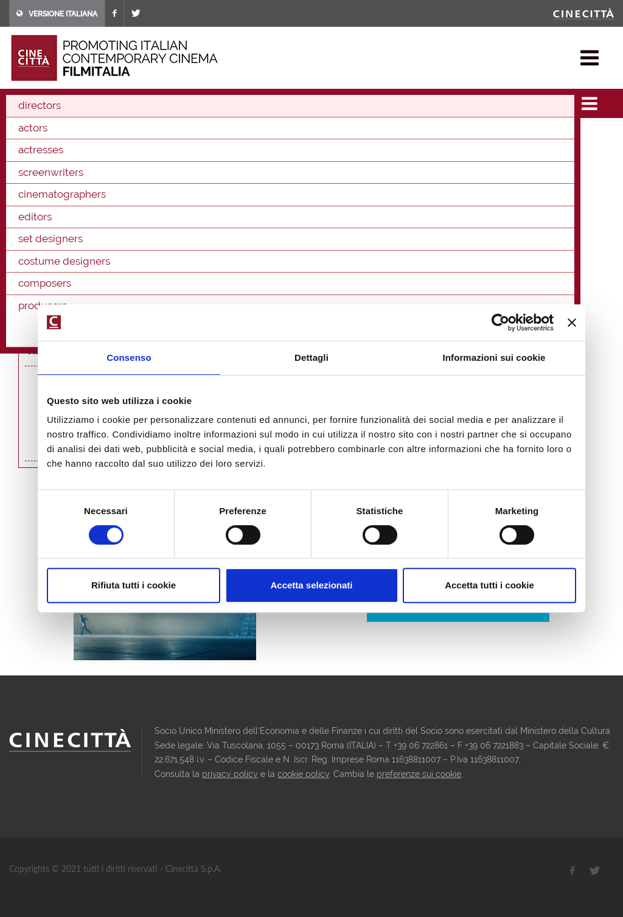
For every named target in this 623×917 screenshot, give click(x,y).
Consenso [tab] (128, 357)
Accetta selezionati (311, 585)
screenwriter (82, 229)
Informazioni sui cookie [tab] (494, 357)
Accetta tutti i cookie (489, 585)
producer (203, 229)
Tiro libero (127, 254)
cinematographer (146, 229)
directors (123, 103)
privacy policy (230, 774)
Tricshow (186, 182)
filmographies (68, 103)
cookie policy (303, 774)
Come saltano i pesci (150, 278)
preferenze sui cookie (419, 774)
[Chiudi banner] (572, 322)
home (20, 103)
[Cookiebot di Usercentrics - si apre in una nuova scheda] (500, 322)
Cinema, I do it (133, 302)
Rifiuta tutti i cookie (133, 585)
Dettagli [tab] (311, 357)
